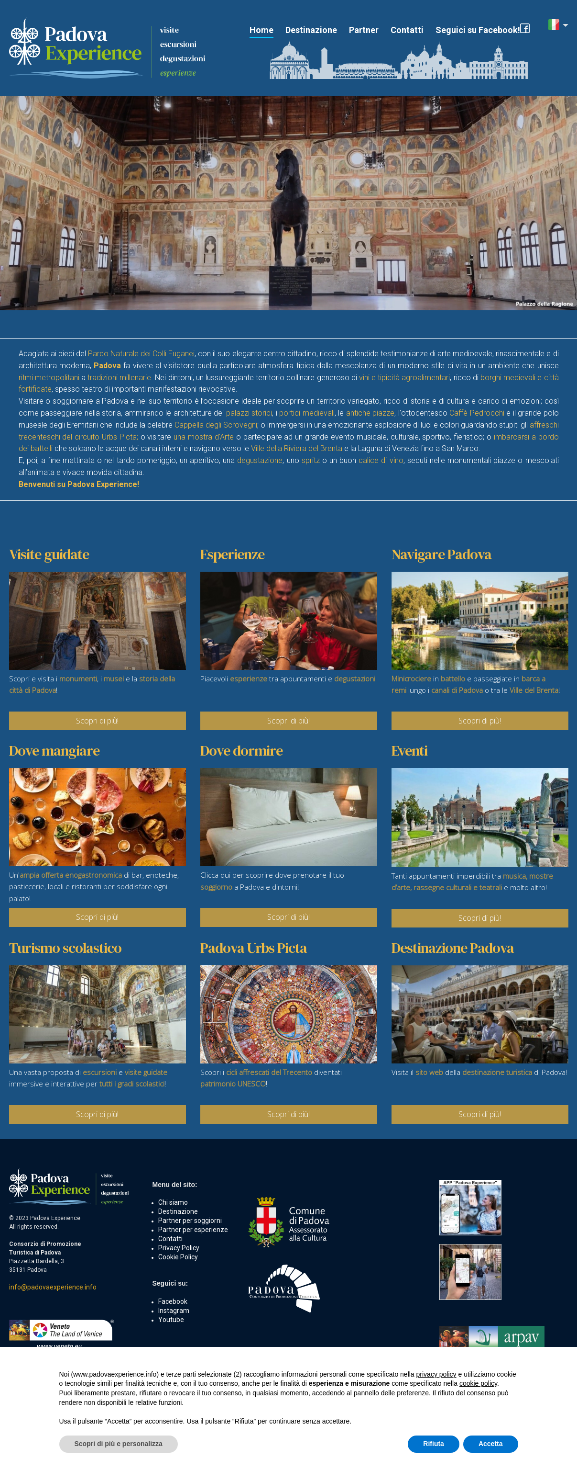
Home (261, 30)
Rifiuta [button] (433, 1443)
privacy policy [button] (436, 1374)
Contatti (407, 30)
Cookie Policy (178, 1257)
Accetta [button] (491, 1443)
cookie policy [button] (478, 1383)
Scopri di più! (97, 720)
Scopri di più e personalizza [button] (119, 1443)
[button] (558, 25)
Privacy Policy (178, 1248)
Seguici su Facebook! (477, 30)
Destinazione (311, 30)
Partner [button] (364, 30)
